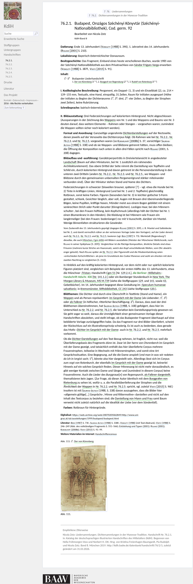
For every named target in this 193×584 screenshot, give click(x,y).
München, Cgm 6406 (93, 240)
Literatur (9, 88)
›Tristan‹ (86, 273)
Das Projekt (10, 95)
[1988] (110, 46)
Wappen (69, 298)
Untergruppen (12, 50)
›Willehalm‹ (154, 273)
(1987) (76, 422)
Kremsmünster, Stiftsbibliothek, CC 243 (104, 289)
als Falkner (76, 302)
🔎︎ (36, 33)
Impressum (31, 100)
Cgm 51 (110, 273)
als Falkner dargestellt (157, 374)
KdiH (9, 26)
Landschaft (70, 162)
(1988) (100, 422)
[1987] (127, 236)
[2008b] (128, 141)
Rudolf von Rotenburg (142, 81)
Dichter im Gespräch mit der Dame (97, 329)
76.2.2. (9, 64)
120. (152, 289)
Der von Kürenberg (83, 81)
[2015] (97, 69)
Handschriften (12, 54)
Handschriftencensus (106, 434)
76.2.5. (9, 76)
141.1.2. (102, 277)
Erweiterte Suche (14, 39)
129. (141, 281)
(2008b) (70, 429)
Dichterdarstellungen (135, 133)
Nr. (157, 137)
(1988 (115, 306)
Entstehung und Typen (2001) (134, 426)
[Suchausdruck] (19, 33)
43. (165, 281)
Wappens (110, 120)
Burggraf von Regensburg (111, 81)
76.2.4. (9, 72)
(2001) (157, 426)
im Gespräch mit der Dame (125, 298)
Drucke (8, 82)
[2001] (69, 50)
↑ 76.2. (92, 15)
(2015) (86, 429)
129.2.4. (126, 273)
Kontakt (7, 100)
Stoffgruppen (11, 45)
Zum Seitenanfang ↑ (14, 107)
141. (152, 281)
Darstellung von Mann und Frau (134, 398)
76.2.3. (9, 68)
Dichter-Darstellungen (85, 339)
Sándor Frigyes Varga (146, 65)
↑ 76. (107, 11)
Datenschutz (19, 100)
